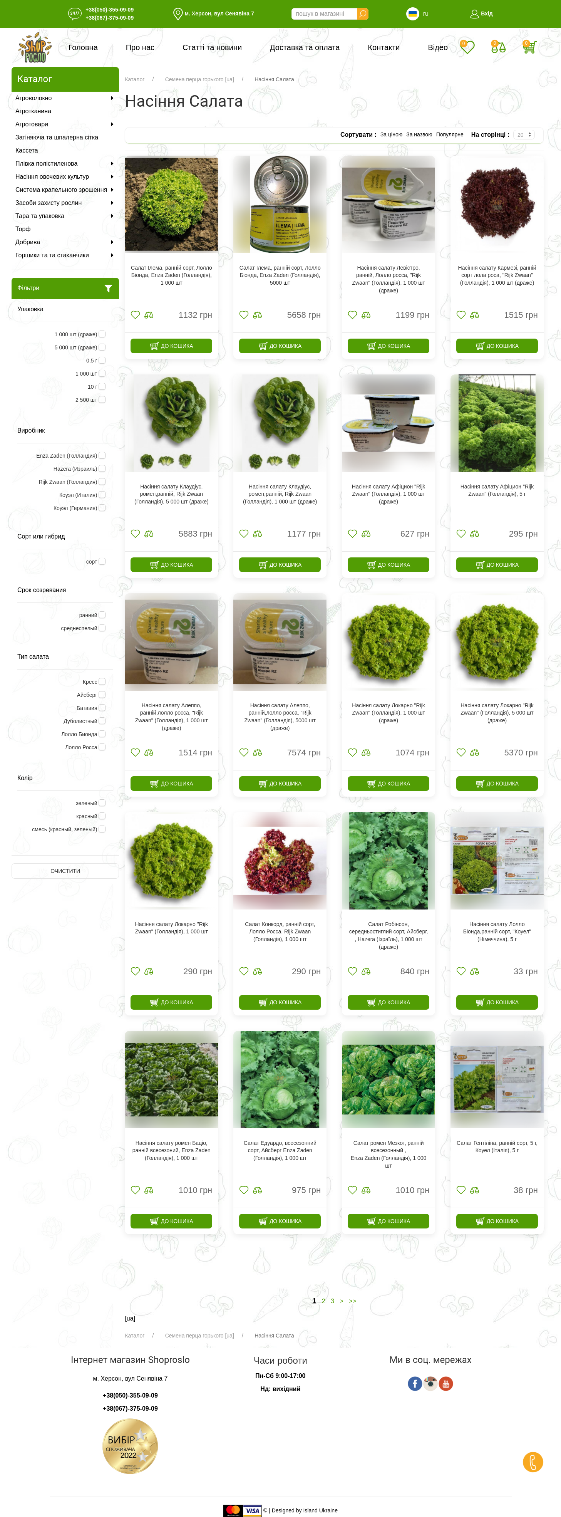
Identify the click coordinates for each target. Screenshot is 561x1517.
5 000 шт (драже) (77, 347)
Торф (22, 229)
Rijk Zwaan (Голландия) (69, 482)
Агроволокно (65, 98)
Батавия (88, 708)
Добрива (65, 242)
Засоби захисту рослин (65, 203)
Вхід (481, 13)
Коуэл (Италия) (79, 495)
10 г (93, 387)
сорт (92, 562)
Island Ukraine (320, 1510)
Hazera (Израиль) (76, 469)
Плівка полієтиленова (65, 163)
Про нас (140, 47)
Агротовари (65, 124)
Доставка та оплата (305, 47)
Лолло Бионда (80, 734)
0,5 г (92, 360)
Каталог (134, 79)
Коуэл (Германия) (76, 508)
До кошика (171, 346)
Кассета (26, 150)
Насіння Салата (274, 79)
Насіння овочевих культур (65, 176)
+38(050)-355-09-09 (109, 10)
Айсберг (88, 695)
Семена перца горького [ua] (199, 79)
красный (87, 816)
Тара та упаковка (65, 216)
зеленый (87, 803)
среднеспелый (80, 628)
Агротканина (33, 111)
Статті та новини (212, 47)
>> (352, 1301)
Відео (438, 47)
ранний (89, 615)
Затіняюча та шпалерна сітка (56, 137)
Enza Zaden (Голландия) (67, 456)
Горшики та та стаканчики (65, 255)
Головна (83, 47)
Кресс (91, 682)
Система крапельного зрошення (65, 189)
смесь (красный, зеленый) (65, 829)
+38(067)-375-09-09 (109, 18)
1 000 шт (87, 374)
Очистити (65, 871)
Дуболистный (81, 721)
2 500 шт (87, 400)
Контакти (384, 47)
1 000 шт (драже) (77, 334)
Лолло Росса (82, 747)
